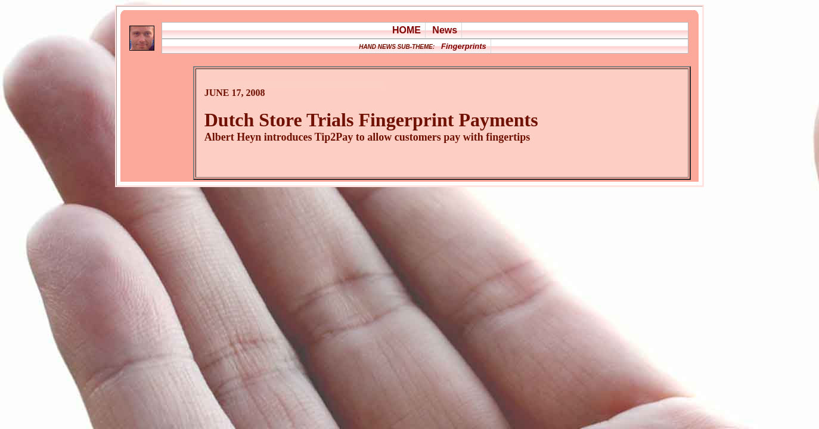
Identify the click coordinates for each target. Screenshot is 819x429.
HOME (406, 30)
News (444, 30)
